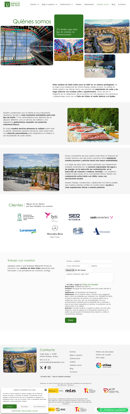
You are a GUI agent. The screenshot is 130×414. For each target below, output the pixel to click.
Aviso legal (35, 411)
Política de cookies (16, 411)
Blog (113, 4)
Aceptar (10, 406)
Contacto (122, 4)
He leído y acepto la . (89, 299)
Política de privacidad (26, 411)
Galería (78, 4)
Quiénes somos (103, 4)
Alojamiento (89, 4)
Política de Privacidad (90, 284)
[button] (46, 390)
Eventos (35, 4)
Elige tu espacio (49, 4)
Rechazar (24, 406)
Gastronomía (66, 4)
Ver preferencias (39, 406)
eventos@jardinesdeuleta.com (52, 362)
